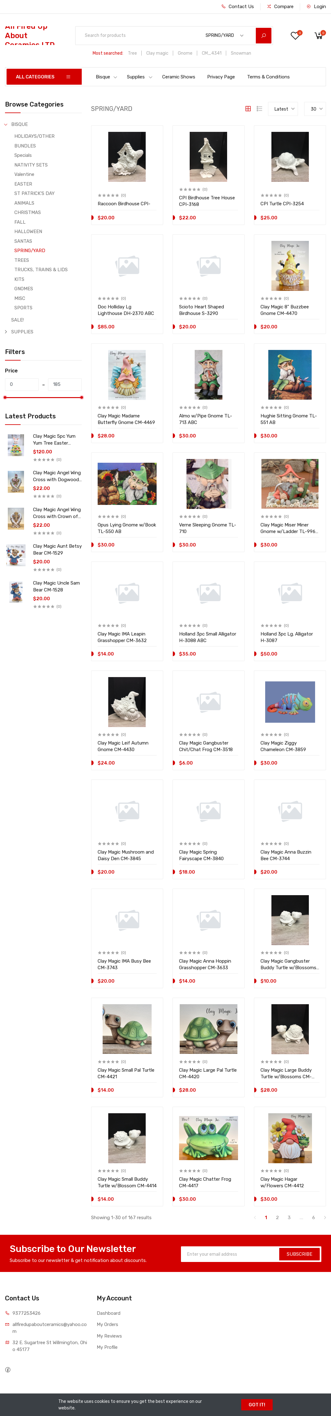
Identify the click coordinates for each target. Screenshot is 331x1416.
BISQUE (19, 124)
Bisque (107, 77)
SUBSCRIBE (299, 1254)
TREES (21, 260)
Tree (132, 53)
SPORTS (23, 308)
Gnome (185, 53)
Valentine (24, 174)
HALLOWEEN (28, 231)
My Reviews (109, 1336)
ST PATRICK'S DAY (34, 193)
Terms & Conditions (268, 77)
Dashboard (108, 1313)
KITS (19, 279)
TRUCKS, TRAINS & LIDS (41, 269)
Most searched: (108, 53)
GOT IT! (257, 1405)
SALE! (17, 320)
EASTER (23, 184)
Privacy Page (221, 77)
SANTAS (23, 241)
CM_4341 (211, 53)
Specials (23, 155)
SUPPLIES (22, 332)
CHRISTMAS (27, 212)
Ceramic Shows (178, 77)
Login (316, 6)
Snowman (241, 53)
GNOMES (23, 289)
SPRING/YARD (29, 250)
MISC (19, 298)
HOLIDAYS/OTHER (34, 136)
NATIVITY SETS (31, 165)
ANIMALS (24, 203)
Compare (280, 6)
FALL (20, 222)
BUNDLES (25, 146)
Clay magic (157, 53)
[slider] (5, 397)
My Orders (107, 1324)
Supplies (140, 77)
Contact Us (237, 6)
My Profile (107, 1347)
